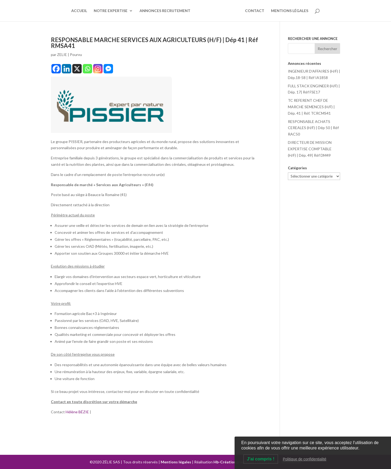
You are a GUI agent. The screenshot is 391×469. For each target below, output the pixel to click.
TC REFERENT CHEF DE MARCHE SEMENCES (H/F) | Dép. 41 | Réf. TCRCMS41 (311, 106)
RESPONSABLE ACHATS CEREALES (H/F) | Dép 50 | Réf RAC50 (313, 128)
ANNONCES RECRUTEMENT (165, 11)
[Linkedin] (66, 68)
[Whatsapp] (87, 68)
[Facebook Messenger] (108, 68)
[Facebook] (56, 68)
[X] (77, 68)
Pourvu (76, 54)
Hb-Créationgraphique (233, 462)
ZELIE (62, 54)
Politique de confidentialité (304, 459)
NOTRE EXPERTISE (110, 11)
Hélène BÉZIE (78, 412)
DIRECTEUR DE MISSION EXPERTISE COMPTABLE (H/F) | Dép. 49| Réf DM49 (310, 148)
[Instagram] (98, 68)
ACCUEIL (79, 11)
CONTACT (254, 11)
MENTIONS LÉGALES (289, 11)
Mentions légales (176, 462)
